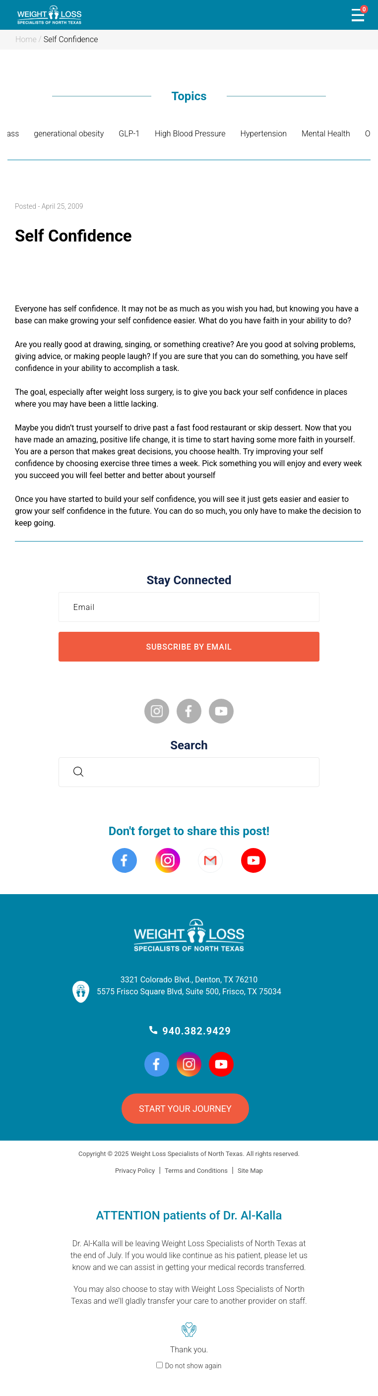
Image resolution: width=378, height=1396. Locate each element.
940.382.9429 (196, 1031)
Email (86, 606)
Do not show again (193, 1366)
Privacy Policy (135, 1170)
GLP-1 (129, 133)
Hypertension (263, 133)
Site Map (250, 1170)
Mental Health (326, 133)
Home (26, 39)
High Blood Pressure (190, 133)
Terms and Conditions (196, 1170)
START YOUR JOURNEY (185, 1108)
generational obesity (69, 133)
